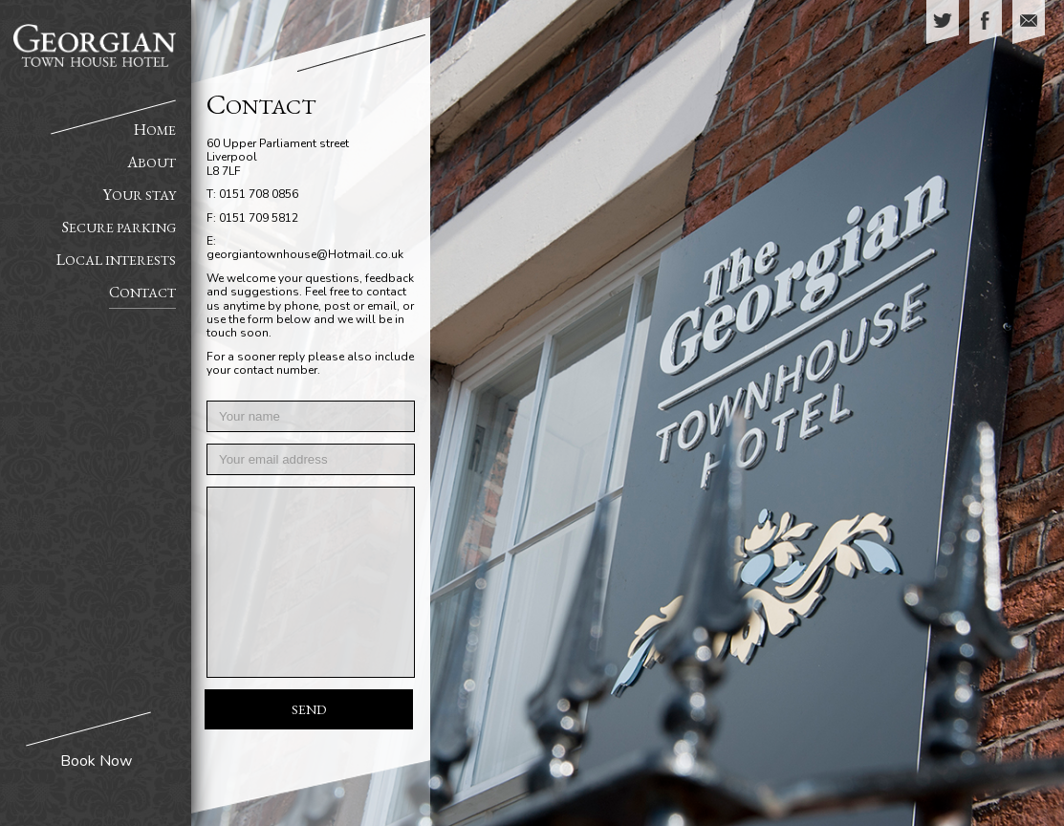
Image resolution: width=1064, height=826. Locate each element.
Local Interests (116, 260)
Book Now (96, 761)
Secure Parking (119, 227)
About (151, 162)
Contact (142, 292)
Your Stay (139, 195)
